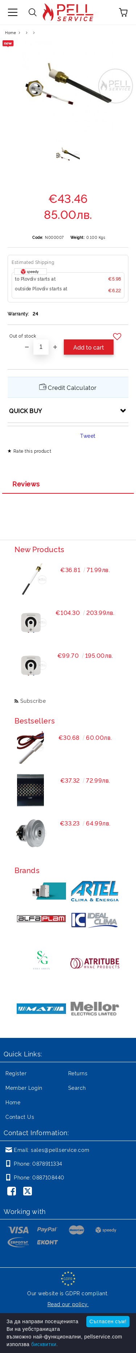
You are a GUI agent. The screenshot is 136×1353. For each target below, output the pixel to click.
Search (77, 1087)
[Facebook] (13, 1192)
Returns (78, 1072)
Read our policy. (68, 1303)
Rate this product (32, 451)
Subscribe (33, 700)
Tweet (88, 435)
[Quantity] (41, 347)
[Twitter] (29, 1192)
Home (10, 32)
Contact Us (19, 1116)
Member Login (23, 1087)
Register (15, 1072)
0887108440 (48, 1177)
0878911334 (47, 1163)
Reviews (26, 483)
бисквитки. (44, 1344)
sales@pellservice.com (60, 1149)
